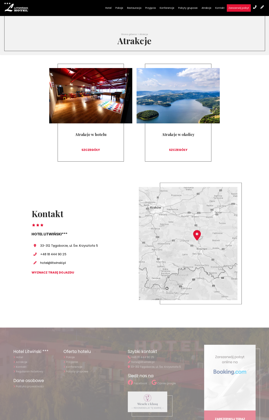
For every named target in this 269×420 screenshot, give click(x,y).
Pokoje (119, 8)
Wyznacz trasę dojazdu (53, 252)
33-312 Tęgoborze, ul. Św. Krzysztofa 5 (69, 225)
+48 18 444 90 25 (53, 234)
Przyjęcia (150, 8)
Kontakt (220, 8)
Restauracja (134, 8)
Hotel (108, 8)
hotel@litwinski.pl (53, 242)
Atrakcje (206, 8)
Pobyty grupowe (188, 8)
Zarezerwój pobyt (239, 8)
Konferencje (167, 8)
